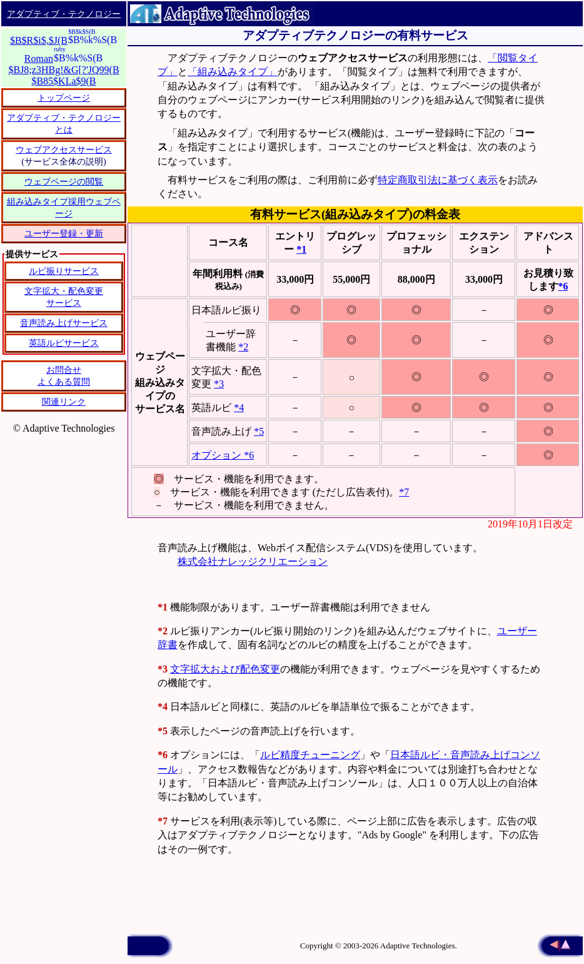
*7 (404, 492)
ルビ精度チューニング (310, 754)
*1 (301, 249)
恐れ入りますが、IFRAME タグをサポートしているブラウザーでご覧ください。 (63, 345)
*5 (259, 431)
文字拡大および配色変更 (225, 669)
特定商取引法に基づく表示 (438, 180)
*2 (243, 347)
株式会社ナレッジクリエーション (253, 561)
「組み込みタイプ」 (233, 71)
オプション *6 (222, 455)
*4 (239, 407)
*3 (219, 383)
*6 (563, 286)
